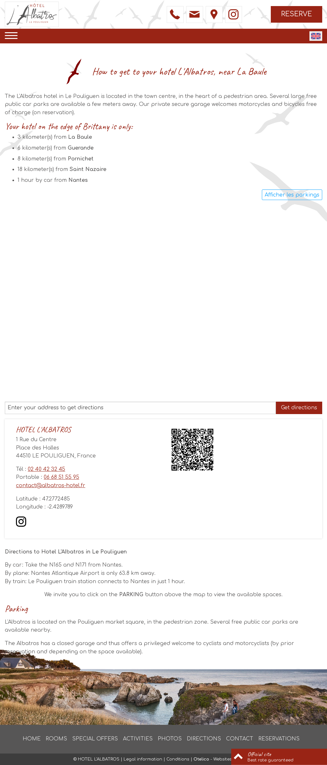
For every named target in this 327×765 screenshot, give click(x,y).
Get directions (299, 408)
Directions (204, 739)
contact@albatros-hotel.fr (50, 485)
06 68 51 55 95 (61, 477)
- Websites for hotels (224, 759)
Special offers (95, 739)
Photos (170, 739)
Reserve (296, 14)
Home (32, 739)
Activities (138, 739)
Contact (239, 739)
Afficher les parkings (292, 195)
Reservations (279, 739)
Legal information (143, 759)
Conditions (177, 759)
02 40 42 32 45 (46, 469)
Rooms (56, 739)
